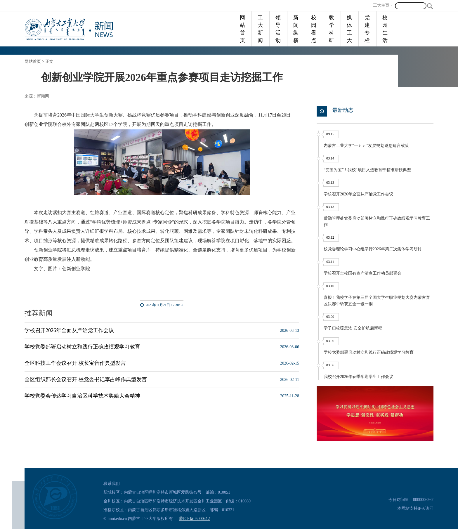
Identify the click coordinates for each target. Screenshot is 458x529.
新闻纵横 (296, 29)
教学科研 (331, 29)
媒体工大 (349, 29)
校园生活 (385, 29)
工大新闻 (260, 29)
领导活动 (278, 29)
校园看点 (313, 29)
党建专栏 (367, 29)
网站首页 (242, 29)
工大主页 (381, 5)
